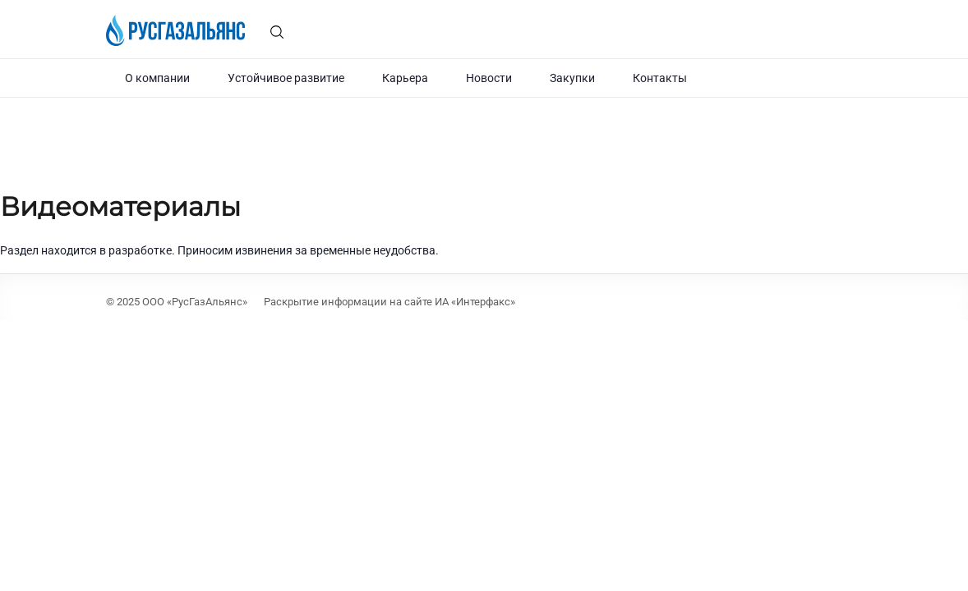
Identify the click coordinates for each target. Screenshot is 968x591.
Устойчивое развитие (286, 78)
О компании (157, 78)
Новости (489, 78)
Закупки (572, 78)
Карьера (405, 78)
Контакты (660, 78)
